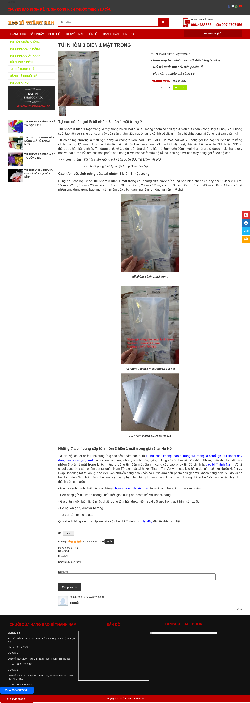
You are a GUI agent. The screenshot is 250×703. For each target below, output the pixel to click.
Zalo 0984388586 (16, 690)
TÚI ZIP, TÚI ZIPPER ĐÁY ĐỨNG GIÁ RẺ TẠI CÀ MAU (39, 140)
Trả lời (239, 610)
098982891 (98, 598)
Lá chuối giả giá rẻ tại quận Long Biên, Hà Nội (116, 166)
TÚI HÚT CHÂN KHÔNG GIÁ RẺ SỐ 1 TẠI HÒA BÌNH (38, 173)
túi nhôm (68, 533)
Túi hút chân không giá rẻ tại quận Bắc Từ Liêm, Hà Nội (122, 159)
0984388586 (16, 699)
